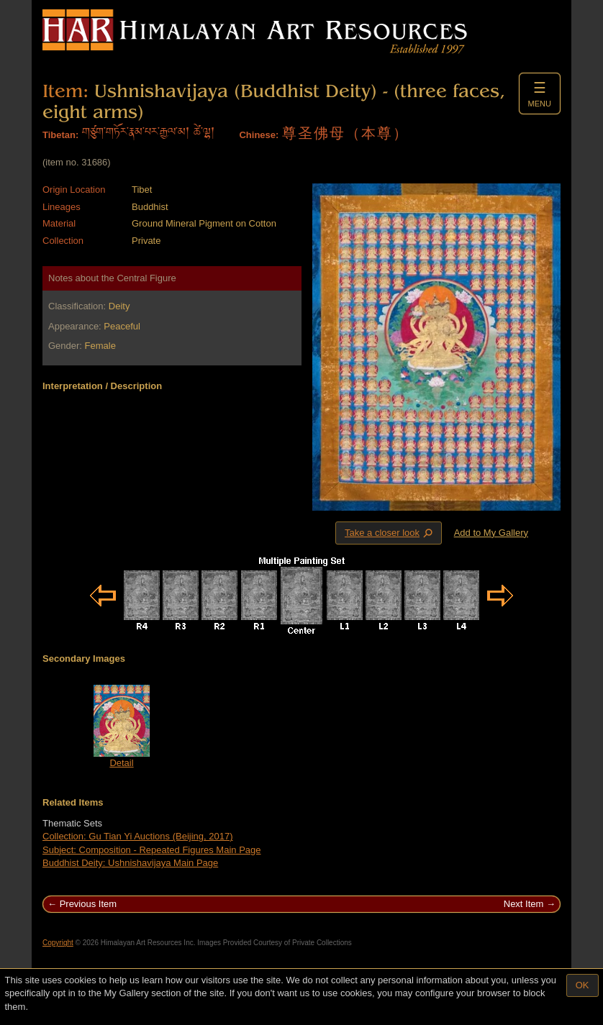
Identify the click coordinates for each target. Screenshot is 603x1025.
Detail (121, 762)
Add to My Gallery (491, 532)
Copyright (57, 943)
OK (582, 985)
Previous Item (88, 903)
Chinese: (258, 134)
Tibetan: (60, 134)
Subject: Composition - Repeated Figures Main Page (151, 849)
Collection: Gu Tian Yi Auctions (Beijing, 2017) (137, 836)
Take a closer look (390, 532)
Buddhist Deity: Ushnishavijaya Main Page (130, 862)
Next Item (524, 903)
